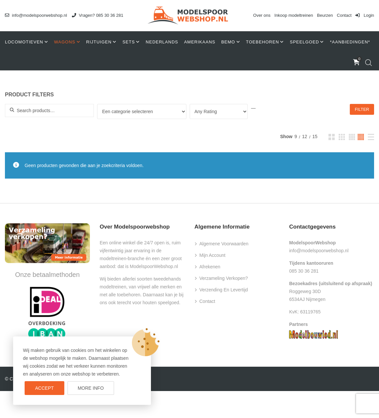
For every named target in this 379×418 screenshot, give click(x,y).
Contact (344, 15)
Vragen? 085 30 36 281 (97, 15)
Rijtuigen (99, 41)
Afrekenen (210, 266)
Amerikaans (199, 41)
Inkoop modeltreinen (293, 15)
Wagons (64, 41)
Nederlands (162, 41)
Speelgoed (304, 41)
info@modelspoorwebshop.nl (36, 15)
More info (91, 388)
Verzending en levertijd (224, 289)
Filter (362, 109)
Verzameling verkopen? (224, 278)
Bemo (228, 41)
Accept (44, 388)
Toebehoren (262, 41)
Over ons (262, 15)
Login (364, 15)
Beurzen (325, 15)
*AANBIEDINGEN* (350, 41)
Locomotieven (24, 41)
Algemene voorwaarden (224, 243)
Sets (128, 41)
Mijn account (212, 255)
